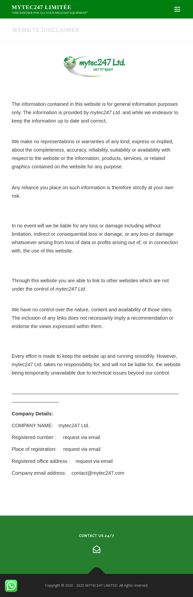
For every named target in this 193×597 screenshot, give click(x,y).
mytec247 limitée (42, 7)
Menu (177, 9)
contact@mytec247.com (98, 473)
